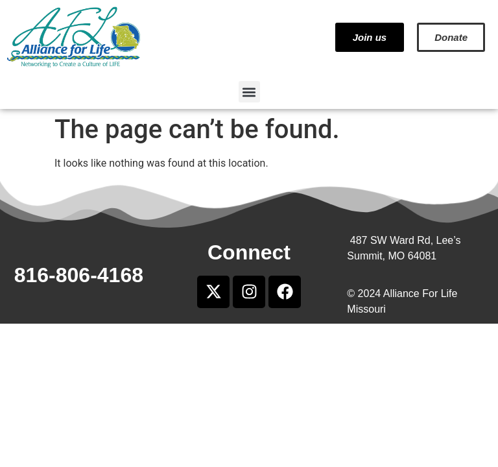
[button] (249, 91)
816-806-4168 (78, 275)
